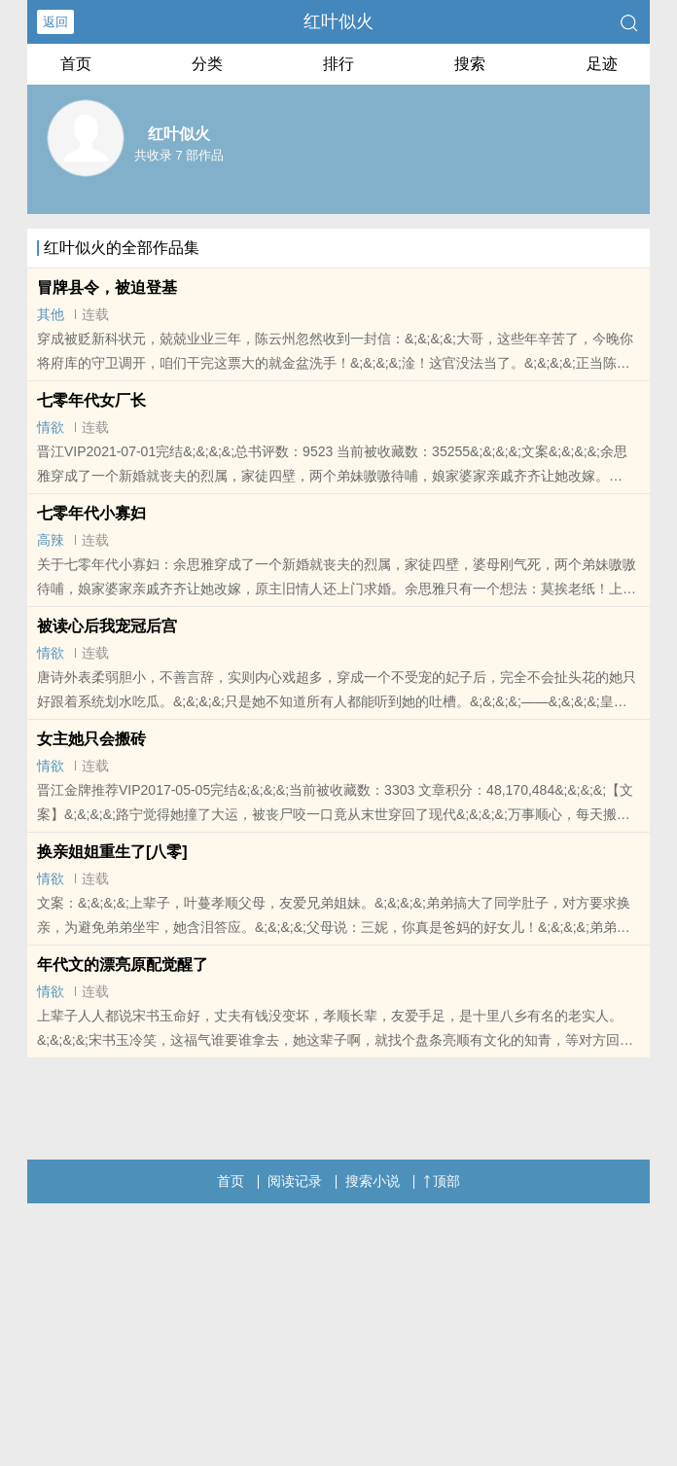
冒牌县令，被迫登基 (107, 287)
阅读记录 (294, 1181)
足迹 (602, 63)
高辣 (50, 540)
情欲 (50, 427)
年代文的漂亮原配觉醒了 (122, 964)
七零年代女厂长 (91, 400)
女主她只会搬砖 (91, 739)
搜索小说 (372, 1181)
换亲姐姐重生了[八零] (112, 851)
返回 (55, 22)
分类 (207, 63)
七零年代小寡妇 (91, 513)
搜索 (469, 63)
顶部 (441, 1181)
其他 (50, 314)
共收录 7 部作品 (179, 155)
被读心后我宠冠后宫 (107, 626)
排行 (338, 63)
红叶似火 (338, 21)
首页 (75, 63)
